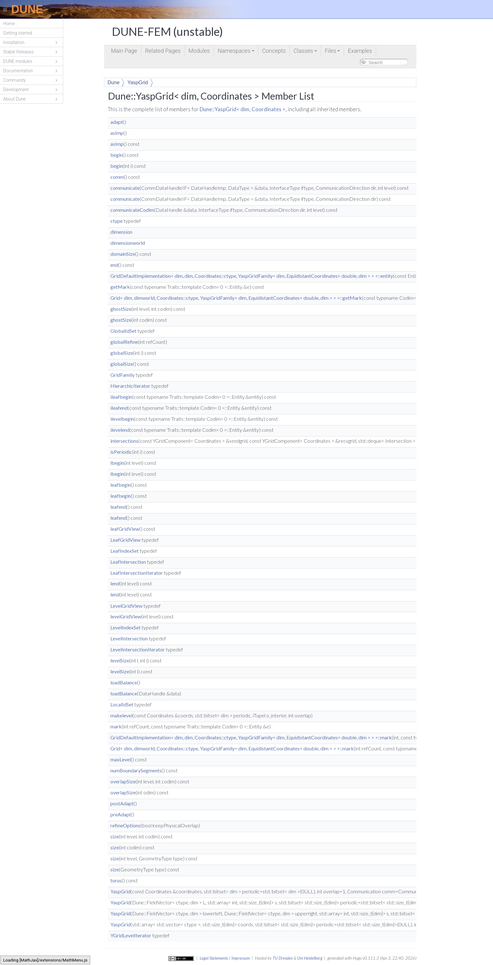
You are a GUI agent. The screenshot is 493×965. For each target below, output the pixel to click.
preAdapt (120, 814)
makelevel (121, 715)
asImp (117, 133)
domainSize (122, 254)
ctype (116, 221)
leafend (118, 507)
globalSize (121, 353)
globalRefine (124, 342)
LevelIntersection (129, 638)
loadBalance (123, 682)
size (114, 836)
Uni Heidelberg (309, 958)
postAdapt (122, 803)
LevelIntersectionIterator (137, 649)
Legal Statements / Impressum (225, 958)
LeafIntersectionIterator (136, 573)
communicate (125, 188)
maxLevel (120, 759)
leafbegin (120, 485)
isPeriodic (121, 452)
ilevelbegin (122, 419)
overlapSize (123, 781)
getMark (120, 287)
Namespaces (236, 52)
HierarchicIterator (130, 386)
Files (333, 52)
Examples (360, 50)
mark (116, 726)
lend (114, 583)
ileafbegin (121, 397)
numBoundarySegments (136, 770)
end (114, 265)
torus (116, 880)
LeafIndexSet (124, 551)
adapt (116, 122)
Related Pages (162, 50)
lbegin (117, 463)
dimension (121, 232)
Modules (199, 50)
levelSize (119, 660)
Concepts (274, 50)
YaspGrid (137, 82)
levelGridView (125, 616)
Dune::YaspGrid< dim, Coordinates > (242, 109)
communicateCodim (132, 210)
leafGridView (124, 529)
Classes (306, 52)
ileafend (119, 408)
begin (116, 155)
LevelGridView (126, 606)
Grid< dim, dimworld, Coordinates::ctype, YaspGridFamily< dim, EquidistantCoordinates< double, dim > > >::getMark (236, 298)
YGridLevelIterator (130, 935)
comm (117, 177)
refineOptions (125, 825)
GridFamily (122, 375)
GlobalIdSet (123, 331)
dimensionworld (127, 243)
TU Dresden (283, 958)
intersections (124, 441)
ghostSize (120, 309)
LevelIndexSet (125, 627)
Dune (113, 82)
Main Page (124, 50)
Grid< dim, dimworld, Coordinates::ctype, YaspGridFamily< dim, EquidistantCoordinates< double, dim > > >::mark (232, 748)
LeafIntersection (128, 562)
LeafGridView (125, 540)
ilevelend (120, 430)
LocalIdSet (121, 704)
